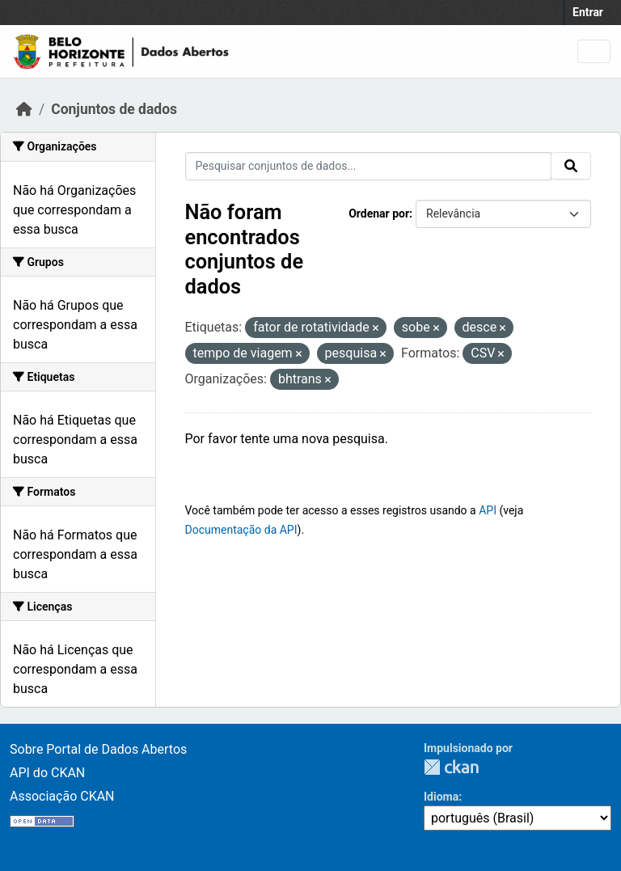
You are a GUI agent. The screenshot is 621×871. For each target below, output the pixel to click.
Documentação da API (241, 529)
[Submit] (571, 166)
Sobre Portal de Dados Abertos (98, 749)
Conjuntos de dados (114, 109)
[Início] (24, 109)
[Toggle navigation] (593, 51)
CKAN (451, 767)
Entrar (587, 12)
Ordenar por (379, 213)
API (487, 510)
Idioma (441, 796)
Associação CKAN (62, 796)
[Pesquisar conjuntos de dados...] (368, 166)
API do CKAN (47, 772)
